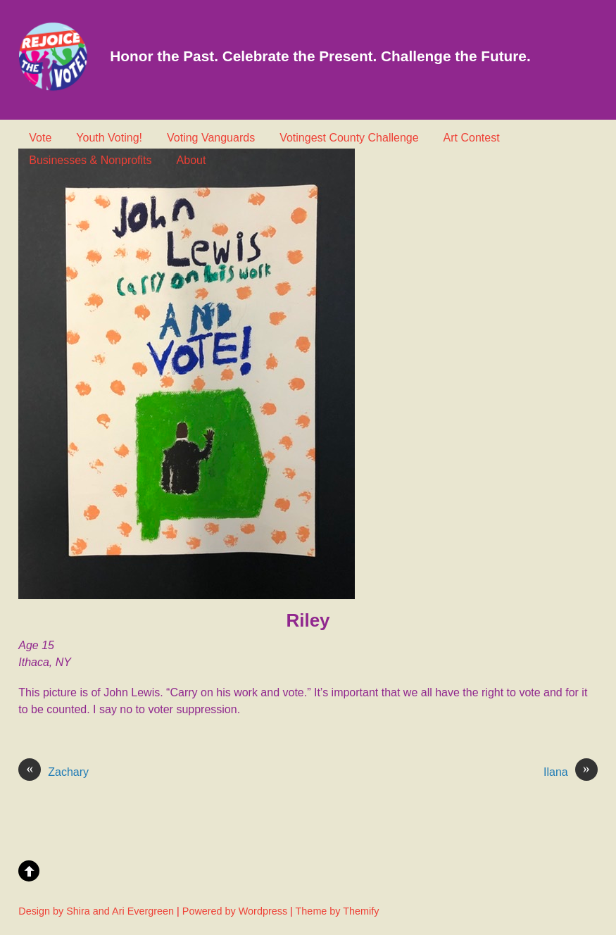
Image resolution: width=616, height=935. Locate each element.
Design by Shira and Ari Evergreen (96, 911)
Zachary (53, 772)
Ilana (570, 772)
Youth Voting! (109, 138)
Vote (40, 138)
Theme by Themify (337, 911)
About (191, 160)
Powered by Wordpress (234, 911)
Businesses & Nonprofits (90, 160)
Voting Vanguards (211, 138)
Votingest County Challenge (348, 138)
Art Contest (472, 138)
